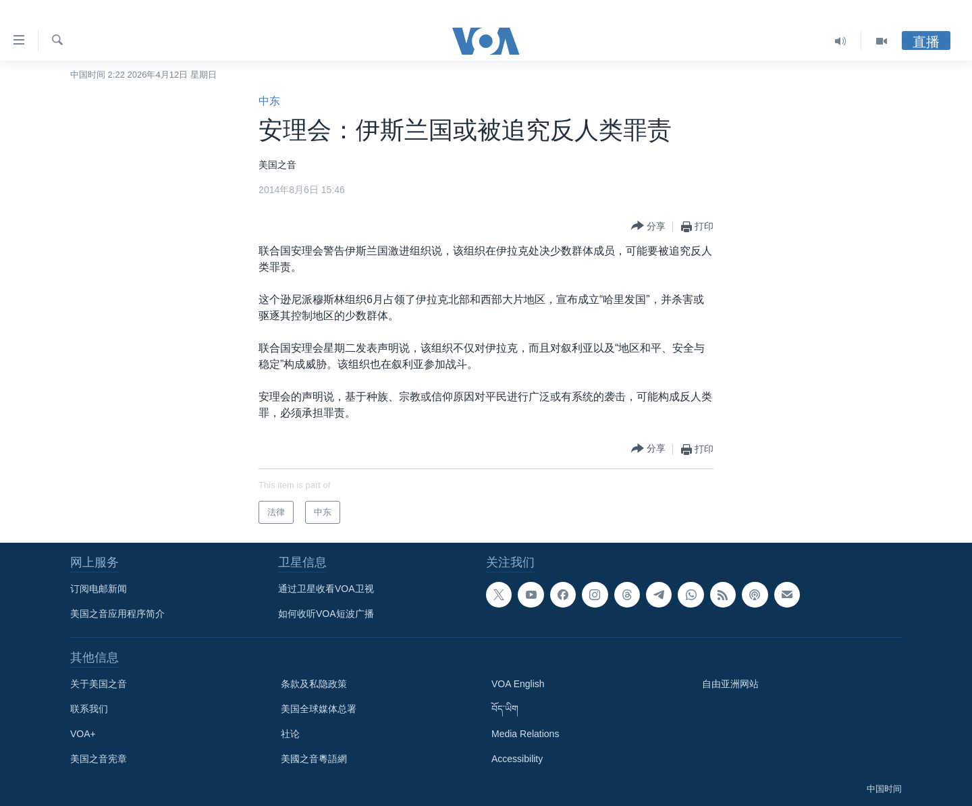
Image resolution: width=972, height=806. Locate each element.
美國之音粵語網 (314, 758)
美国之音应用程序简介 (117, 613)
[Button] (648, 226)
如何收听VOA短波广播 (326, 613)
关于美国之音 (98, 683)
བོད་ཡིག (504, 708)
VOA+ (83, 733)
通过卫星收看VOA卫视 (326, 588)
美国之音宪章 (98, 758)
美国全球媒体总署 (318, 708)
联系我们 (89, 708)
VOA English (518, 683)
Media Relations (525, 733)
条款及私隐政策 (314, 683)
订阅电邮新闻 (98, 588)
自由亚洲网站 (730, 683)
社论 (290, 733)
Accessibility (517, 758)
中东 (269, 101)
